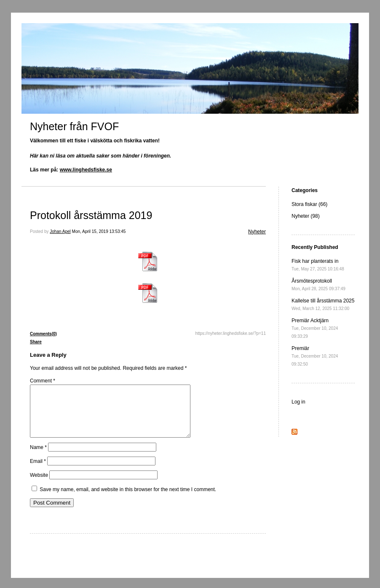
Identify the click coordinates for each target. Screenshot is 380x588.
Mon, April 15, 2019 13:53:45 (99, 231)
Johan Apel (60, 231)
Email (38, 471)
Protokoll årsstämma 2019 (91, 215)
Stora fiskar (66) (309, 204)
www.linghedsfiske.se (86, 170)
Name (38, 457)
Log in (298, 402)
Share (36, 341)
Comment (42, 381)
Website (39, 485)
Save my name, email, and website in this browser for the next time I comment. (128, 499)
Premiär (315, 355)
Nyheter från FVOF (74, 126)
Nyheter (257, 232)
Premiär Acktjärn (315, 328)
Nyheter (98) (306, 216)
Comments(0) (43, 333)
